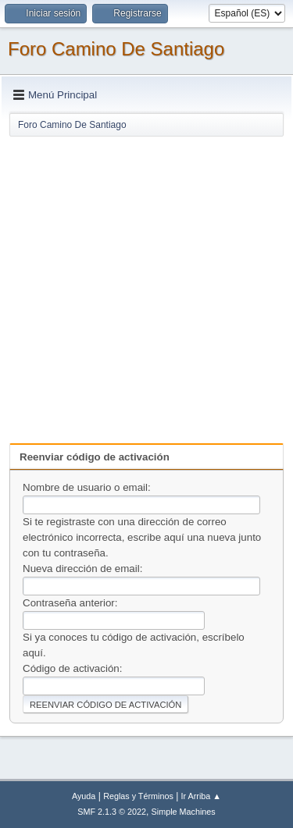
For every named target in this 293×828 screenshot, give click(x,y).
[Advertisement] (146, 284)
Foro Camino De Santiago (116, 48)
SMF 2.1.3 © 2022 (111, 811)
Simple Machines (184, 811)
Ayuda (83, 796)
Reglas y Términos (138, 796)
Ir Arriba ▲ (201, 796)
